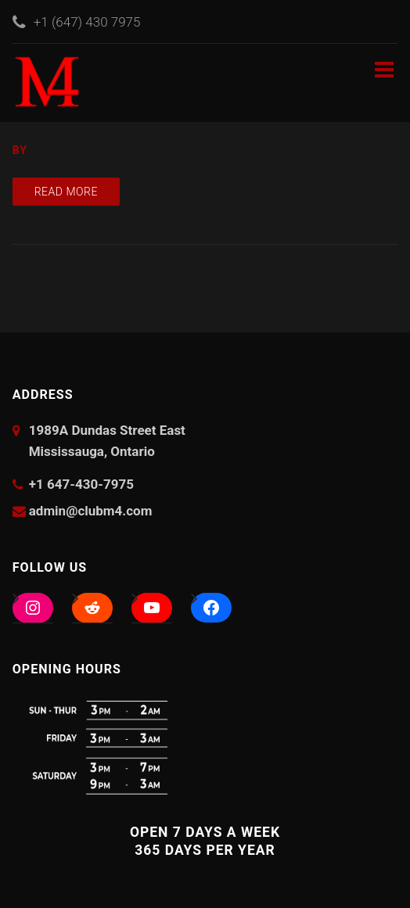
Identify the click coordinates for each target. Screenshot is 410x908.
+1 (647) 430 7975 (87, 22)
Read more (66, 191)
